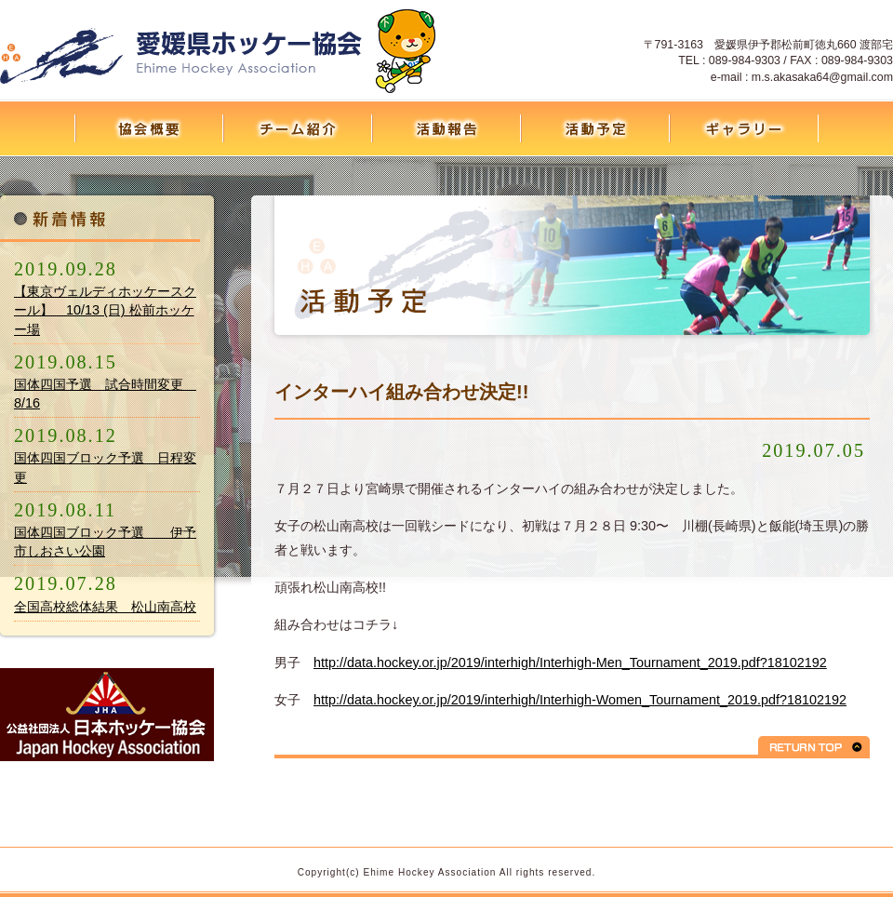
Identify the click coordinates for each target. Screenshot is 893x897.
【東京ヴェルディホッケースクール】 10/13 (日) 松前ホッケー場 (105, 310)
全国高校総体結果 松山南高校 (105, 606)
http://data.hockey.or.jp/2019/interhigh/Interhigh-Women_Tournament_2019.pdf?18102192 (579, 699)
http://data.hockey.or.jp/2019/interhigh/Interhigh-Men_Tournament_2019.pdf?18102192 (570, 662)
